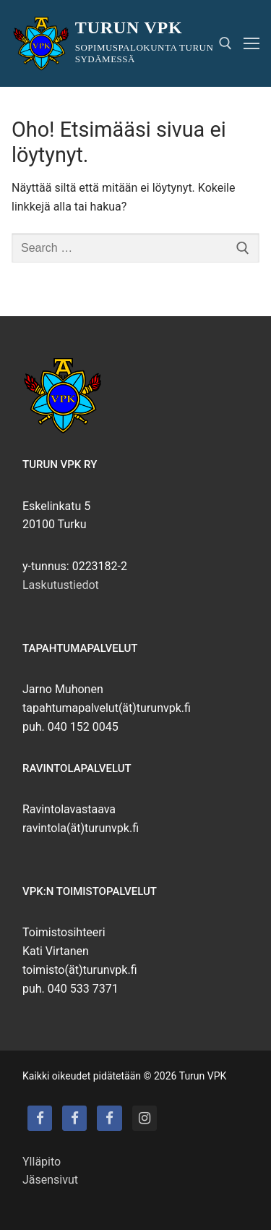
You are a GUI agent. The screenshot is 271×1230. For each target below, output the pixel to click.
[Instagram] (144, 1118)
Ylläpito (41, 1161)
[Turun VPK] (39, 1118)
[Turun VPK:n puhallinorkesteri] (109, 1118)
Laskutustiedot (60, 585)
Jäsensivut (50, 1180)
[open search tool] (225, 43)
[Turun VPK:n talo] (74, 1118)
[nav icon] (251, 43)
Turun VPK (129, 27)
